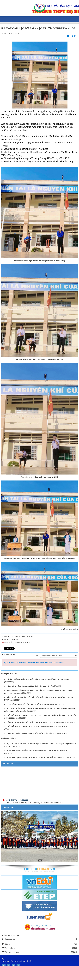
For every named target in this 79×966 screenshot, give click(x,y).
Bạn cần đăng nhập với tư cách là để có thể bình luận (34, 663)
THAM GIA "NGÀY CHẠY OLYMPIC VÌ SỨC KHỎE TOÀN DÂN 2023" (32, 733)
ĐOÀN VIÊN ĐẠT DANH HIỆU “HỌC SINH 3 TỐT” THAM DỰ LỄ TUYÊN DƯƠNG (36, 758)
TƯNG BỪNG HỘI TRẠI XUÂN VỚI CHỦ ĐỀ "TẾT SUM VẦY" (28, 686)
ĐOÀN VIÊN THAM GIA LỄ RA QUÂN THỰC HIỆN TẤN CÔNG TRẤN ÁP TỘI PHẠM (37, 751)
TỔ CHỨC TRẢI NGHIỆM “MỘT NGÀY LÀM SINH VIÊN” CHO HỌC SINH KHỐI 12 (36, 722)
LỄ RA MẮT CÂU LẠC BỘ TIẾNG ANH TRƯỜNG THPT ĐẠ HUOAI (30, 704)
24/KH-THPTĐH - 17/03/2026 (17, 803)
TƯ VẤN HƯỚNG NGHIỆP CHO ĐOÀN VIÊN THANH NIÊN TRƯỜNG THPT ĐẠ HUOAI (38, 679)
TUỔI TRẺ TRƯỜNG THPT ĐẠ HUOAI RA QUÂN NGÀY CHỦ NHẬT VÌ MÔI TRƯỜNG (37, 726)
